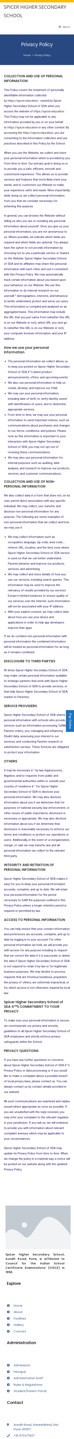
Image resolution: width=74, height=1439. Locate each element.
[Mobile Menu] (64, 27)
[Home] (27, 55)
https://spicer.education (23, 100)
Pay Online (70, 721)
